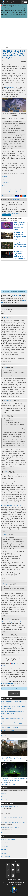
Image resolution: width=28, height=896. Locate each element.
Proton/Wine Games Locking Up (10, 827)
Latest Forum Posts (7, 803)
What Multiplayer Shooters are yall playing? (13, 822)
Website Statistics (6, 856)
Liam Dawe (5, 60)
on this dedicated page (8, 683)
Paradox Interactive (16, 189)
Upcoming (4, 191)
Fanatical (4, 177)
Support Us (4, 846)
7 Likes (3, 195)
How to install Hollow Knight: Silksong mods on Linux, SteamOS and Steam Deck (14, 778)
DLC (10, 189)
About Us (4, 853)
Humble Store (4, 16)
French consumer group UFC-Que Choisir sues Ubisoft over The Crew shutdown (20, 236)
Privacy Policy (18, 883)
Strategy (22, 189)
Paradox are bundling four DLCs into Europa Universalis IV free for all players (13, 54)
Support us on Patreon (7, 5)
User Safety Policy (16, 884)
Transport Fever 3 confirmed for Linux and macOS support (20, 244)
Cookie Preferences (6, 843)
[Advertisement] (14, 32)
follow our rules (16, 295)
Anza (5, 416)
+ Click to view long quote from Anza (11, 505)
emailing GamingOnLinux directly (11, 213)
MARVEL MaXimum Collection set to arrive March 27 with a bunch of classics (19, 225)
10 (26, 760)
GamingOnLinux (12, 2)
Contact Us (4, 850)
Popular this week (6, 698)
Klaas (5, 367)
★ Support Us (14, 694)
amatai (6, 317)
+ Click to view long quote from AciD (11, 622)
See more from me (6, 215)
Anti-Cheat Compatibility (8, 839)
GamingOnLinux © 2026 (14, 879)
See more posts (5, 833)
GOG (21, 14)
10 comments (23, 61)
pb (5, 309)
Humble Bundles (6, 800)
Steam (3, 186)
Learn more (24, 47)
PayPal (13, 12)
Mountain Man (8, 400)
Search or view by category (8, 730)
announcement (9, 87)
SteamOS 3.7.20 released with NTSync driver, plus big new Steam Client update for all (20, 254)
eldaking (6, 472)
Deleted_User (5, 584)
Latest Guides (5, 739)
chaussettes (7, 635)
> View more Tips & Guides (8, 784)
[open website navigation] (25, 2)
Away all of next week (7, 812)
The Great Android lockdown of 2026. (11, 817)
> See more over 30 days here (9, 727)
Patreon (13, 663)
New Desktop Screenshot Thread (10, 806)
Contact (3, 733)
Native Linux (6, 189)
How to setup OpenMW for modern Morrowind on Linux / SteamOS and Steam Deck (14, 757)
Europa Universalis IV (13, 191)
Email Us (3, 736)
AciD (5, 535)
